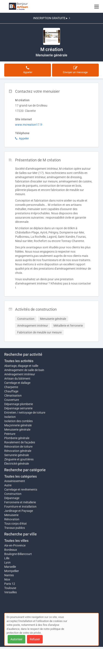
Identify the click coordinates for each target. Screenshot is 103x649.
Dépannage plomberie (18, 404)
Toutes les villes (16, 541)
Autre (7, 485)
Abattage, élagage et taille (21, 365)
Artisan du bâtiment (17, 378)
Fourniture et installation (20, 506)
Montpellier (11, 571)
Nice (7, 579)
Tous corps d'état (15, 523)
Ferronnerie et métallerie (20, 502)
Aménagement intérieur (19, 374)
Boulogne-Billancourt (18, 554)
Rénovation (11, 519)
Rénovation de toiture (18, 446)
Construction (12, 493)
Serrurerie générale (16, 455)
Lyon (7, 562)
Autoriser (16, 639)
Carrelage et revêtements (20, 489)
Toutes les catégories (20, 476)
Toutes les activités (18, 361)
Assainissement (14, 481)
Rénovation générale (17, 451)
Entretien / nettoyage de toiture (24, 412)
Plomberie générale (16, 438)
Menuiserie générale (17, 429)
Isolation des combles (18, 421)
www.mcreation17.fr (28, 124)
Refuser (35, 639)
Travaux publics (14, 527)
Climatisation (13, 395)
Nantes (9, 575)
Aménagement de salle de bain (24, 370)
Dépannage (11, 498)
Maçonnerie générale (18, 425)
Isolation (10, 416)
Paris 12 (9, 583)
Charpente (11, 387)
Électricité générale (16, 463)
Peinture (9, 434)
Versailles (10, 592)
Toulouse (10, 588)
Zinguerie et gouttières (19, 459)
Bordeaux (10, 549)
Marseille (10, 566)
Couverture (11, 399)
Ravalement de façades (19, 442)
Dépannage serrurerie (18, 408)
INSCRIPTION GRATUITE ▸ (51, 18)
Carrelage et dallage (17, 382)
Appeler (22, 138)
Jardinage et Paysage (18, 510)
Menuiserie (11, 515)
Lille (6, 558)
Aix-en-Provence (14, 545)
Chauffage (11, 391)
